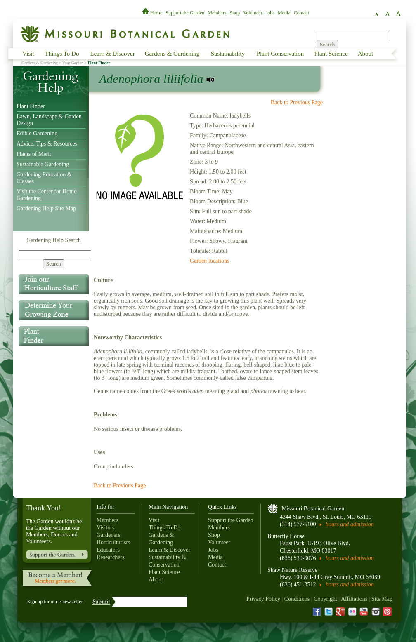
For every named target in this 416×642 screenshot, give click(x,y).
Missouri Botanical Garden (313, 509)
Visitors (106, 527)
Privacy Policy (263, 599)
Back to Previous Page (297, 102)
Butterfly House (286, 536)
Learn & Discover (112, 53)
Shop (235, 13)
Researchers (111, 557)
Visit (28, 53)
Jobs (270, 13)
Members (217, 13)
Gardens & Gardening (172, 53)
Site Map (381, 599)
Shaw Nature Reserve (292, 570)
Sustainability (228, 53)
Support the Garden (184, 13)
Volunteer (252, 13)
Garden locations (209, 261)
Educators (108, 550)
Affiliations (354, 599)
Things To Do (62, 53)
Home (152, 13)
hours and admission (350, 524)
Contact (301, 13)
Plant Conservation (280, 53)
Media (284, 13)
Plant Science (330, 53)
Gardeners (109, 535)
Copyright (325, 599)
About (365, 53)
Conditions (297, 599)
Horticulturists (113, 542)
